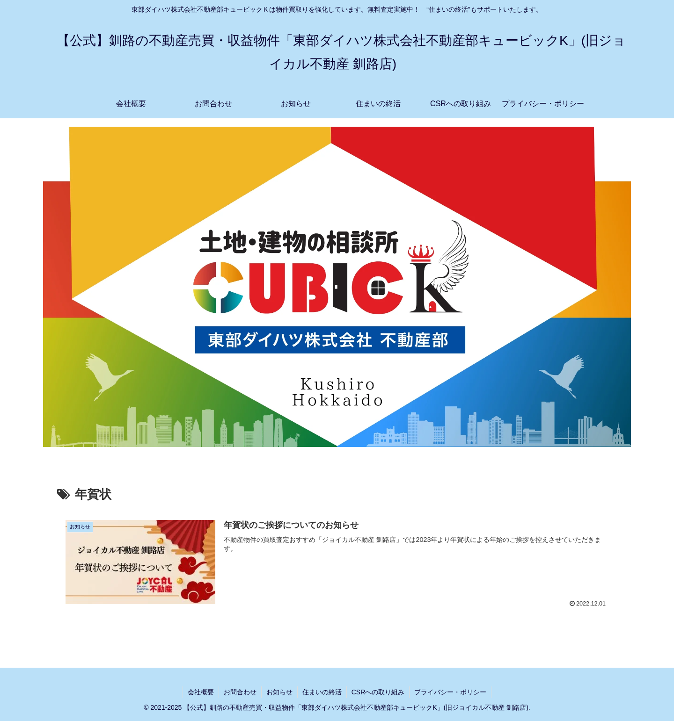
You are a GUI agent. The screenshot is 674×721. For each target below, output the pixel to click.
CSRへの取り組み (378, 692)
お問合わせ (240, 692)
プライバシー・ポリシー (450, 692)
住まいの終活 (322, 692)
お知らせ (279, 692)
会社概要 (201, 692)
